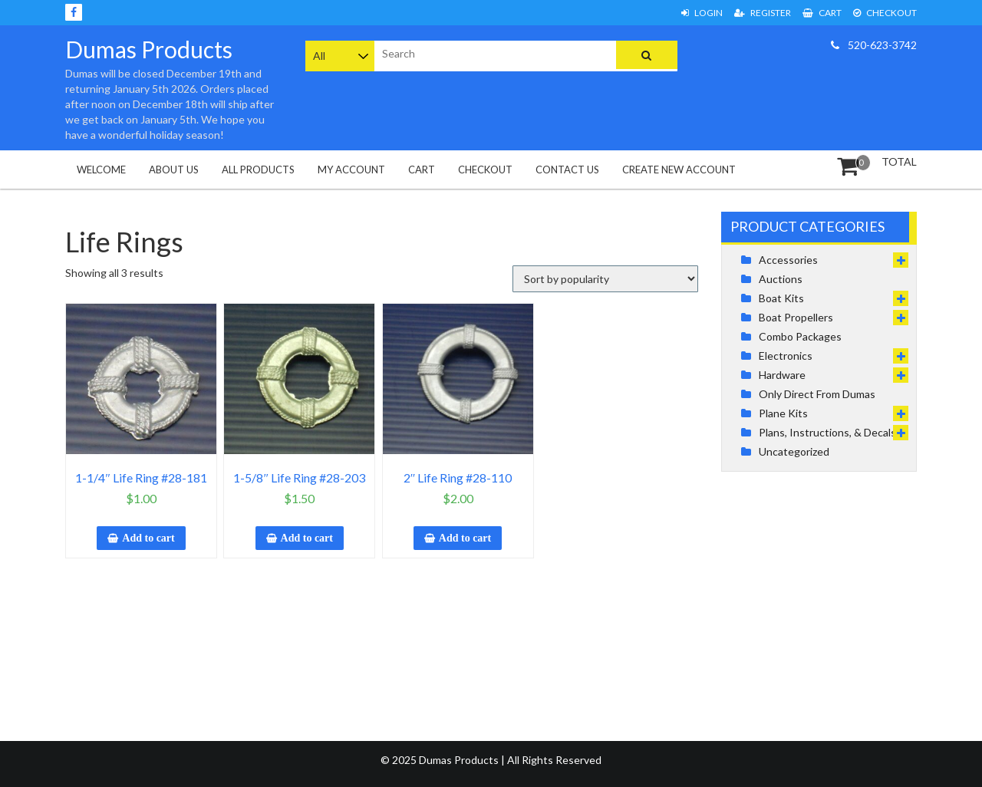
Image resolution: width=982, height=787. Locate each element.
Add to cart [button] (148, 538)
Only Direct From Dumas (817, 393)
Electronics (785, 355)
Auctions (780, 278)
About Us (174, 169)
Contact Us (567, 169)
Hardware (782, 374)
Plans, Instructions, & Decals (827, 432)
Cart (822, 12)
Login (702, 12)
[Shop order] (605, 278)
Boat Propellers (796, 317)
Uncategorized (794, 451)
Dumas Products (148, 49)
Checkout (885, 12)
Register (762, 12)
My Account (351, 169)
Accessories (788, 259)
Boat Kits (781, 298)
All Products (258, 169)
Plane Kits (783, 413)
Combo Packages (800, 336)
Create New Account (679, 169)
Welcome (101, 169)
